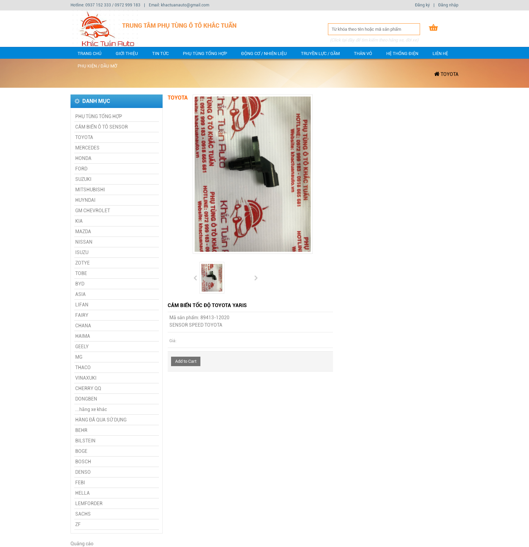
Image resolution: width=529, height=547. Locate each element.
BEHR (81, 430)
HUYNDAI (85, 200)
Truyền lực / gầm (320, 53)
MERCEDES (87, 148)
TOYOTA (449, 74)
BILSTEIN (85, 440)
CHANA (83, 325)
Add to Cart (185, 361)
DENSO (83, 472)
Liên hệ (440, 53)
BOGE (81, 451)
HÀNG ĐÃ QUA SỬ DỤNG (101, 419)
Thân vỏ (363, 53)
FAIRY (81, 315)
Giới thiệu (127, 53)
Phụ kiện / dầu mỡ (97, 66)
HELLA (82, 493)
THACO (83, 367)
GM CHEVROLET (92, 210)
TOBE (81, 273)
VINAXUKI (85, 378)
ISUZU (81, 252)
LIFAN (81, 304)
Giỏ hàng (450, 28)
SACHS (83, 514)
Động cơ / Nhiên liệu (264, 53)
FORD (81, 168)
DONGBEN (86, 399)
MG (78, 357)
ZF (78, 524)
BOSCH (83, 461)
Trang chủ (90, 53)
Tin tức (160, 53)
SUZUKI (83, 179)
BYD (79, 283)
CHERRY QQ (88, 388)
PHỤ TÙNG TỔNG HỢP (205, 53)
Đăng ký (422, 5)
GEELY (82, 346)
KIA (79, 221)
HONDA (83, 158)
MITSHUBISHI (90, 189)
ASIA (80, 294)
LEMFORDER (89, 503)
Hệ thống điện (402, 53)
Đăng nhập (448, 5)
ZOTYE (82, 263)
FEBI (80, 482)
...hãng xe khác (91, 409)
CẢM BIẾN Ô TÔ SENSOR (101, 127)
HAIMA (82, 336)
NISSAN (83, 242)
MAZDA (83, 231)
